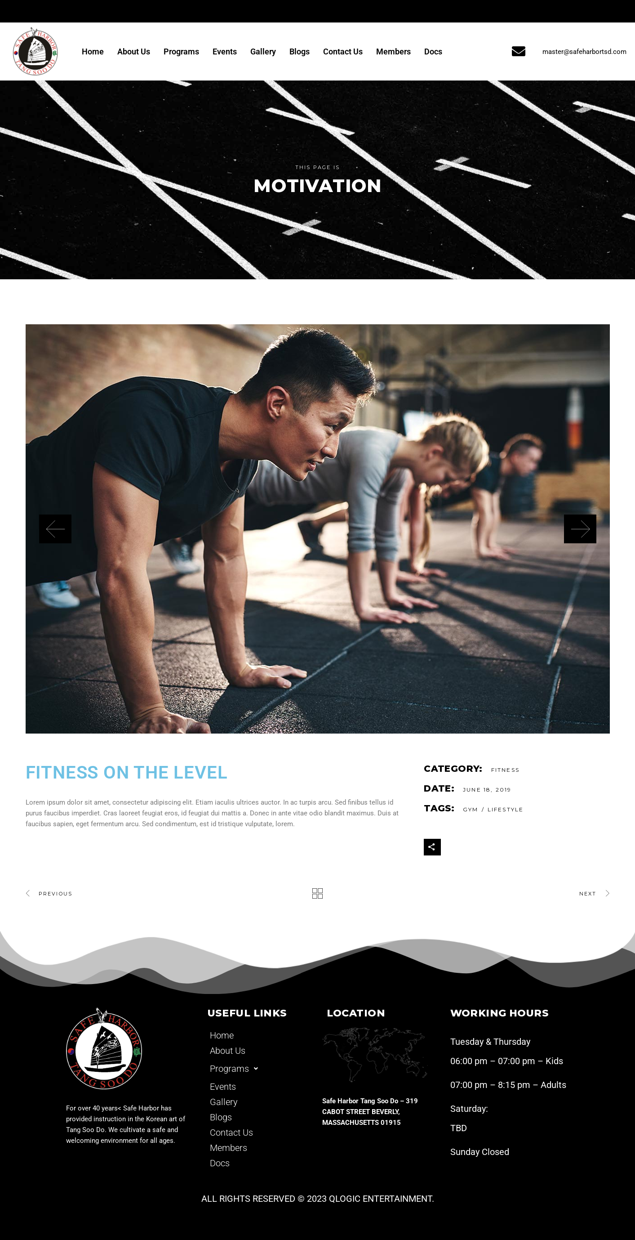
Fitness (505, 769)
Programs (181, 51)
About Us (133, 51)
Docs (433, 51)
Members (393, 51)
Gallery (263, 51)
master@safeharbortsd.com (584, 52)
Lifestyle (506, 809)
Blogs (299, 51)
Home (93, 51)
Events (225, 51)
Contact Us (343, 51)
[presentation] (55, 529)
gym (470, 809)
